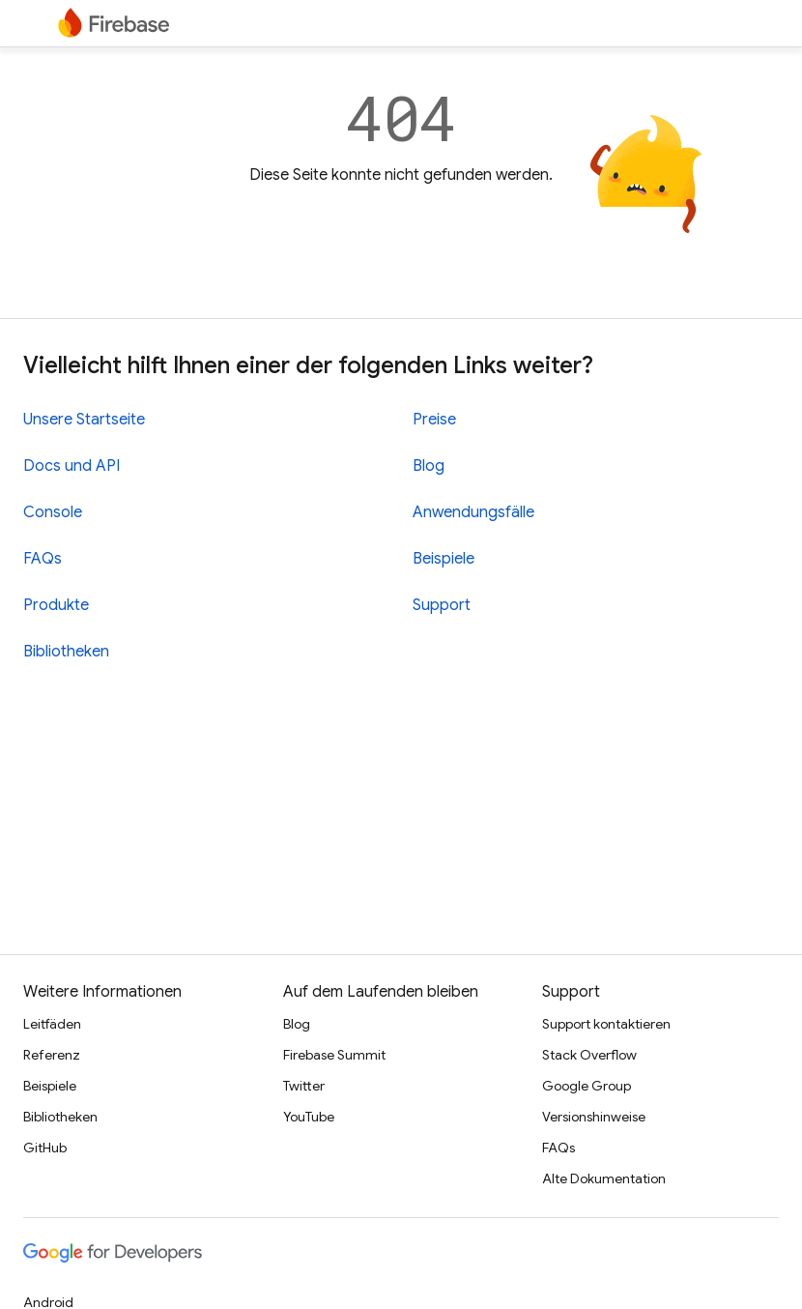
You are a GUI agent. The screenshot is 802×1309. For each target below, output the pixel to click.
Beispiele (443, 558)
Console (52, 512)
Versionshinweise (593, 1116)
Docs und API (71, 466)
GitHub (45, 1147)
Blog (428, 466)
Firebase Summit (334, 1054)
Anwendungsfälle (473, 512)
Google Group (586, 1085)
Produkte (56, 605)
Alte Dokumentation (604, 1178)
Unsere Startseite (84, 419)
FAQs (42, 558)
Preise (434, 419)
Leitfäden (52, 1024)
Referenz (51, 1054)
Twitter (304, 1085)
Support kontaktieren (606, 1024)
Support (442, 605)
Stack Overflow (589, 1054)
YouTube (308, 1116)
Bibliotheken (66, 651)
